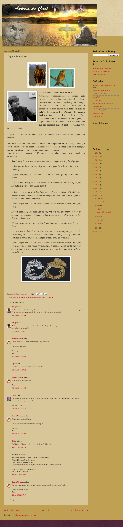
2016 (97, 185)
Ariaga (14, 307)
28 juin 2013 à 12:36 (19, 388)
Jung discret (96, 116)
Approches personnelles (21, 297)
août (98, 205)
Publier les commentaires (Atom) (25, 515)
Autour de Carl (97, 94)
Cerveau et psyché (99, 113)
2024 (97, 156)
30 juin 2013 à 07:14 (19, 434)
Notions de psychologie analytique (41, 297)
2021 (97, 167)
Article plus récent (12, 510)
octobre (99, 202)
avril (99, 216)
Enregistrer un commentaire (19, 500)
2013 (97, 195)
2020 (97, 171)
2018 (97, 178)
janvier (99, 223)
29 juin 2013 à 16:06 (19, 409)
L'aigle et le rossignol (104, 212)
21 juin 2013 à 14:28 (19, 356)
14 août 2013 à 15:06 (19, 475)
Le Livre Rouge (98, 110)
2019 (97, 174)
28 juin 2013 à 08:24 (19, 370)
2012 (97, 228)
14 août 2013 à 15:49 (19, 495)
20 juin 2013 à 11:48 (19, 315)
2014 (97, 192)
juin (98, 209)
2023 (97, 160)
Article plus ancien (79, 510)
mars (99, 220)
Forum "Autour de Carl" (101, 75)
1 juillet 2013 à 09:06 (19, 447)
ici (40, 118)
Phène (14, 441)
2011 (97, 231)
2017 (97, 181)
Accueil (45, 510)
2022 (97, 164)
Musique (95, 100)
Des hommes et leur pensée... (102, 103)
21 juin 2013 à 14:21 (19, 331)
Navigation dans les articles (102, 68)
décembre (100, 198)
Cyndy (14, 364)
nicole (14, 395)
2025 (97, 153)
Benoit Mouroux (18, 339)
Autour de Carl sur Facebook (102, 71)
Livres (95, 97)
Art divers (96, 107)
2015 (97, 188)
